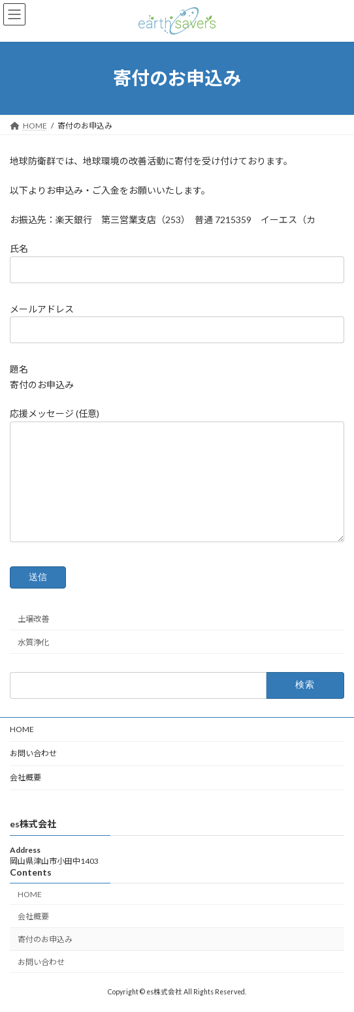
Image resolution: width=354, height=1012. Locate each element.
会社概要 (25, 777)
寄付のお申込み (45, 939)
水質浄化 (33, 642)
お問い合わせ (33, 753)
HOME (22, 729)
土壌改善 (33, 619)
